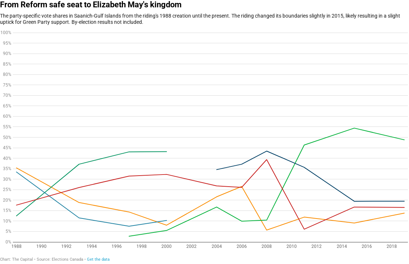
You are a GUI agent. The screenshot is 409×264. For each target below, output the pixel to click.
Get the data (98, 259)
